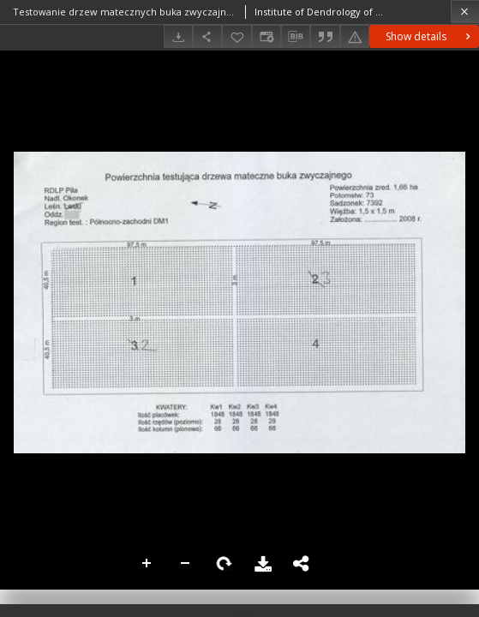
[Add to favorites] (236, 36)
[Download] (178, 36)
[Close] (465, 11)
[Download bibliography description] (295, 37)
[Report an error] (354, 36)
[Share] (207, 36)
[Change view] (266, 36)
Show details (430, 36)
